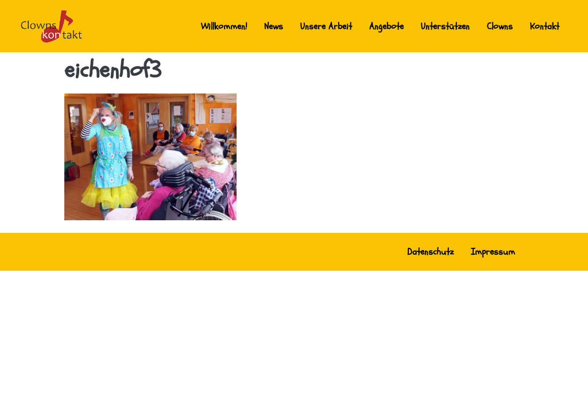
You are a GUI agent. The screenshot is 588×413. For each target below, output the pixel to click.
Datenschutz (430, 252)
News (273, 26)
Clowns (500, 26)
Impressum (493, 252)
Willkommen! (224, 26)
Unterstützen (445, 26)
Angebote (386, 26)
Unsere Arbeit (326, 26)
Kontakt (544, 26)
